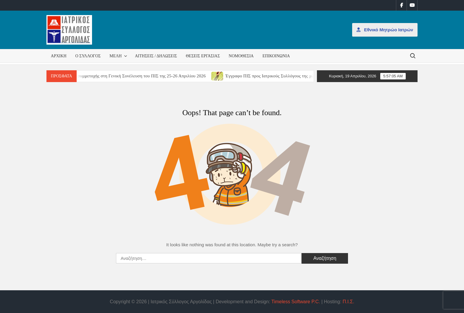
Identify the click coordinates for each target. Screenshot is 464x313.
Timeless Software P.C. (295, 301)
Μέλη (115, 56)
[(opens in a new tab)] (221, 75)
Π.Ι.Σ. (348, 301)
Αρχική (59, 56)
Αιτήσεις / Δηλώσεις (156, 56)
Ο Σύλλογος (88, 56)
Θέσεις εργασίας (203, 56)
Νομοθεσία (241, 56)
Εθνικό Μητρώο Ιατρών (385, 29)
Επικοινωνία (276, 56)
